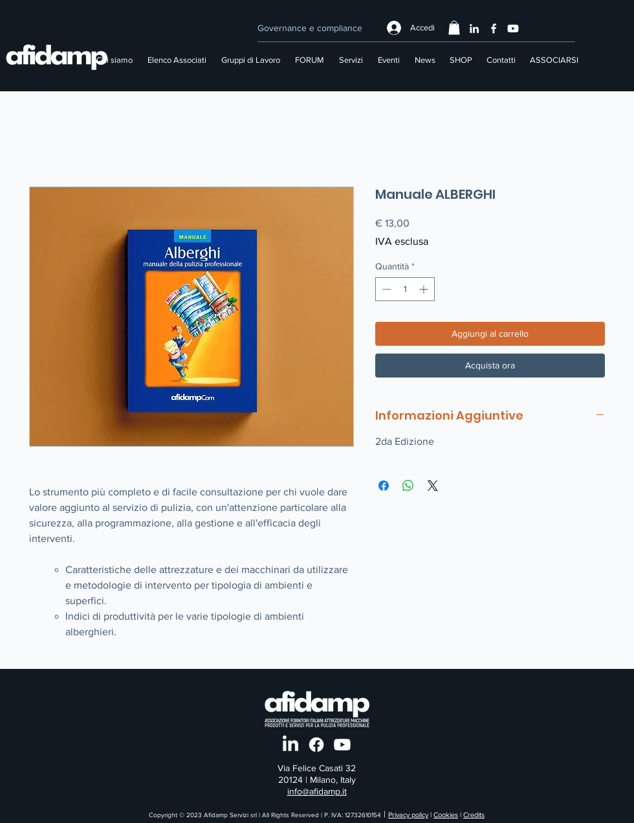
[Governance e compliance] (310, 27)
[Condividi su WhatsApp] (408, 485)
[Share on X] (433, 485)
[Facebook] (493, 28)
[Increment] (425, 289)
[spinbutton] (405, 289)
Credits (474, 814)
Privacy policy (408, 814)
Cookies (445, 814)
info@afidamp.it (317, 791)
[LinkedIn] (474, 28)
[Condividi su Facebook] (383, 485)
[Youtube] (513, 28)
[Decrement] (385, 289)
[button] (454, 28)
